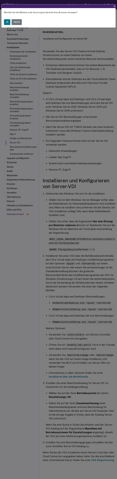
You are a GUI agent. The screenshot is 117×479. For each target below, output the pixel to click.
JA (7, 22)
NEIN (17, 22)
